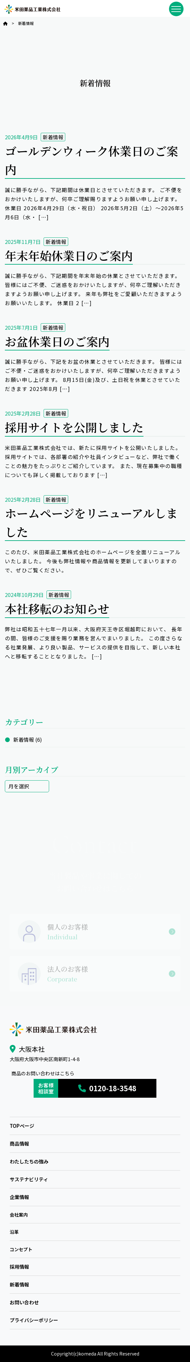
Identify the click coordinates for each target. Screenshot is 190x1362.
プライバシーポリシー (34, 1320)
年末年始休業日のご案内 (69, 255)
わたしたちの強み (29, 1161)
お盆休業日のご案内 (57, 341)
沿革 (14, 1232)
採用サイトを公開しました (74, 427)
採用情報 (19, 1266)
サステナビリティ (29, 1179)
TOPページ (22, 1125)
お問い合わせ (24, 1302)
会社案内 (19, 1214)
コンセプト (21, 1249)
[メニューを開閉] (176, 9)
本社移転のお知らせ (57, 608)
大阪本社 (32, 1049)
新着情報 (53, 137)
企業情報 (19, 1197)
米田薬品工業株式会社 (32, 9)
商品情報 (19, 1143)
